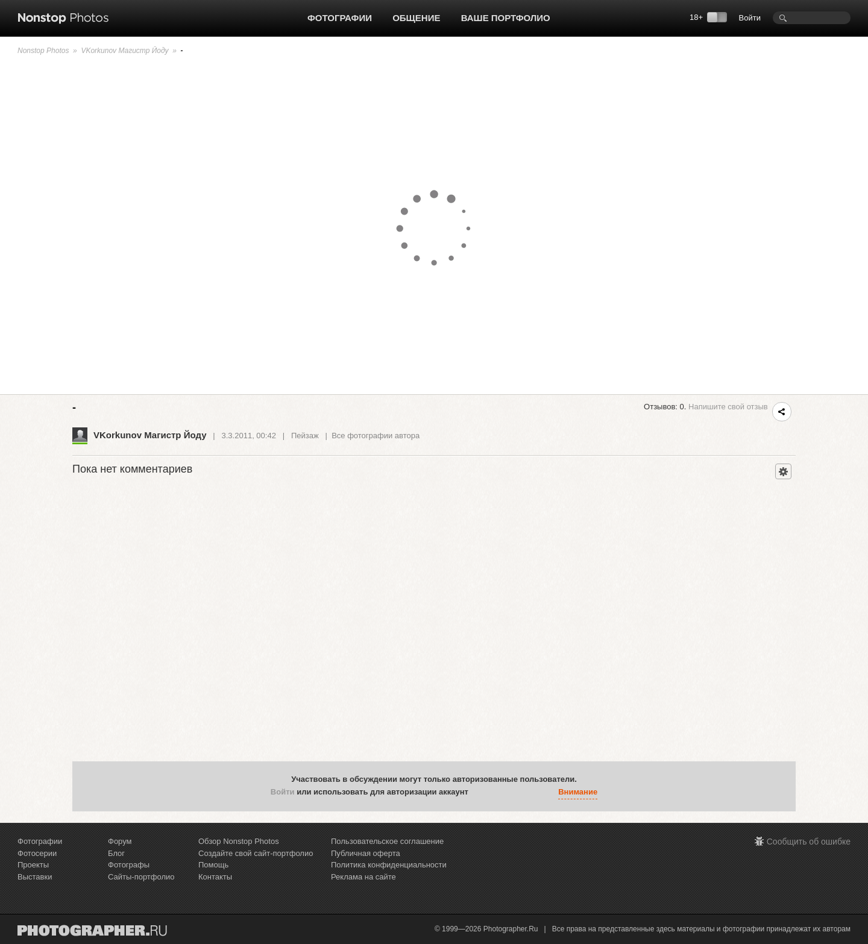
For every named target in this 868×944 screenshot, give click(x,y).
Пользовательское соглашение (387, 841)
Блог (116, 853)
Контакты (215, 876)
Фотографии (339, 18)
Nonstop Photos (43, 50)
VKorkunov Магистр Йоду (124, 50)
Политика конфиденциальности (389, 864)
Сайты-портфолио (141, 876)
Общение (416, 18)
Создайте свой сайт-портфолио (255, 853)
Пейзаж (305, 435)
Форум (120, 841)
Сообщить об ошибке (809, 841)
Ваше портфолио (505, 18)
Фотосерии (37, 853)
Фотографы (128, 864)
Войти (750, 17)
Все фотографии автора (376, 435)
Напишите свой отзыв (728, 406)
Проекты (33, 864)
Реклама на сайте (363, 876)
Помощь (213, 864)
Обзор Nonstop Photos (238, 841)
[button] (480, 792)
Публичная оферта (365, 853)
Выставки (34, 876)
